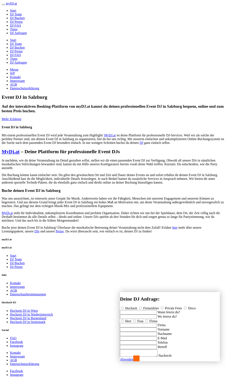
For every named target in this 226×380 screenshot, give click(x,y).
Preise (60, 231)
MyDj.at (11, 151)
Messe (14, 69)
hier (175, 227)
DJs (37, 231)
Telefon (163, 341)
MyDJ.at (110, 135)
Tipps (13, 29)
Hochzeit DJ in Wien (24, 310)
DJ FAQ (15, 25)
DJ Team (16, 14)
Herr (126, 320)
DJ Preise (16, 21)
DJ (141, 142)
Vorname (163, 328)
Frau (138, 320)
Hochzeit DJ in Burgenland (28, 318)
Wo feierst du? (167, 315)
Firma (151, 320)
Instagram (16, 345)
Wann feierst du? (169, 311)
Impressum (17, 81)
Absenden (126, 359)
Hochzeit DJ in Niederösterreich (31, 314)
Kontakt (15, 77)
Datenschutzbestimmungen (28, 294)
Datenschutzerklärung (24, 88)
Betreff (162, 345)
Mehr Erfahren (11, 119)
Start (13, 10)
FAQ (13, 338)
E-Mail (162, 337)
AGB (13, 84)
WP (12, 73)
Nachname (165, 332)
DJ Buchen (17, 18)
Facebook (16, 342)
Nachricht (169, 355)
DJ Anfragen (18, 33)
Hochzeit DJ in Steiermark (27, 322)
